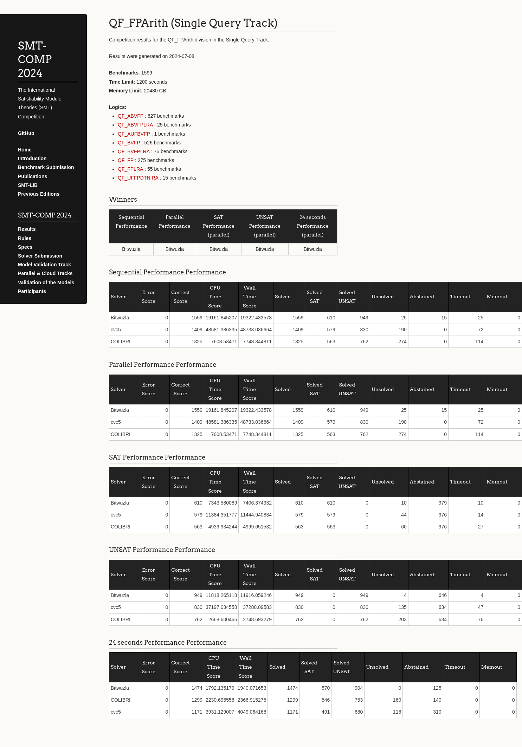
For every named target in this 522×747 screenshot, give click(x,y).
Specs (25, 247)
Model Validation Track (44, 264)
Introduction (32, 158)
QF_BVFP (129, 142)
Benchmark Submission (46, 167)
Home (25, 149)
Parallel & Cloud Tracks (45, 273)
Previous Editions (38, 194)
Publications (32, 176)
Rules (24, 238)
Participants (32, 291)
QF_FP (126, 160)
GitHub (26, 133)
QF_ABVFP (130, 116)
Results (27, 229)
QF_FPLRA (130, 169)
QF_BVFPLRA (134, 151)
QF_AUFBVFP (134, 134)
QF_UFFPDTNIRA (138, 178)
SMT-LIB (28, 185)
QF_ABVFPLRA (135, 125)
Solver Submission (40, 256)
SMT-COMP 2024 (35, 59)
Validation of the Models (46, 282)
